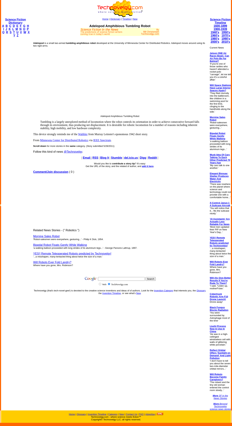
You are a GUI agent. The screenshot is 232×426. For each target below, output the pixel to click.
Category (112, 414)
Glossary (201, 290)
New (135, 19)
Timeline (126, 19)
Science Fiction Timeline (220, 21)
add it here (148, 166)
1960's (215, 35)
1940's (215, 32)
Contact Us (131, 414)
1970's (226, 35)
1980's (215, 38)
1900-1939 (220, 29)
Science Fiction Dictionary (15, 21)
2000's (215, 41)
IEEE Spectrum (102, 140)
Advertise (150, 414)
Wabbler (83, 134)
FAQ (141, 414)
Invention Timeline (111, 293)
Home (105, 19)
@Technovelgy (73, 151)
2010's (226, 41)
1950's (226, 32)
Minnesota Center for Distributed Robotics (64, 140)
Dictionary (115, 19)
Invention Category (163, 290)
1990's (226, 38)
